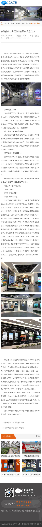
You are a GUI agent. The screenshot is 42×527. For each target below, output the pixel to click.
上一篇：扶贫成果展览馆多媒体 (13, 423)
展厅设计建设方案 (22, 23)
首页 (12, 23)
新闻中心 (21, 15)
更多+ (38, 436)
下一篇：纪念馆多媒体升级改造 (13, 428)
